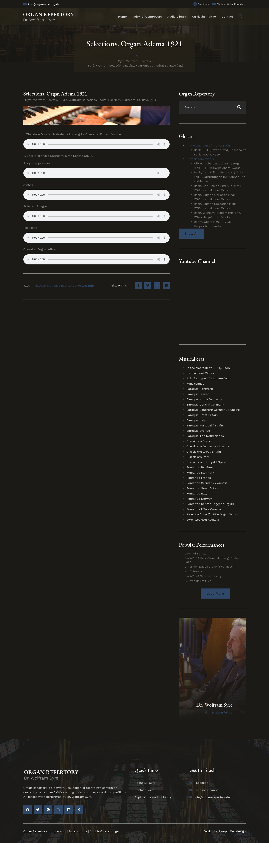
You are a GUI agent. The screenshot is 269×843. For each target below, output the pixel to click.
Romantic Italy (196, 493)
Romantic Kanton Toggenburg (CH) (211, 504)
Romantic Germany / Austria (207, 483)
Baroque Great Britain (202, 415)
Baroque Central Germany (205, 404)
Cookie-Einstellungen (105, 831)
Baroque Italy (196, 420)
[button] (215, 593)
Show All (191, 233)
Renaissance (195, 383)
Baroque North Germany (204, 399)
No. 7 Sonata (193, 571)
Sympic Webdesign (232, 831)
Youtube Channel (197, 261)
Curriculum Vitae (204, 16)
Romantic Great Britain (202, 488)
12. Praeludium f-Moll (199, 581)
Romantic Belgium (199, 467)
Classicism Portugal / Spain (206, 462)
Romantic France (198, 478)
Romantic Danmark (200, 472)
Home (122, 16)
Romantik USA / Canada (203, 509)
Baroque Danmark (199, 389)
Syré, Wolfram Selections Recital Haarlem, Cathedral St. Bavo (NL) (135, 65)
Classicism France (199, 441)
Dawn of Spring (195, 553)
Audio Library (176, 16)
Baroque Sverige (198, 430)
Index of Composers (147, 16)
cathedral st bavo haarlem (54, 285)
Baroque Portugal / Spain (204, 425)
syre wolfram (84, 285)
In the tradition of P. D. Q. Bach (208, 145)
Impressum (58, 831)
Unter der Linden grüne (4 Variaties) (209, 566)
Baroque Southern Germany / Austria (213, 410)
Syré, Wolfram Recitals (134, 61)
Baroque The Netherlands (205, 436)
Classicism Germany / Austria (207, 446)
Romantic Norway (199, 498)
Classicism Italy (197, 457)
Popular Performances (201, 544)
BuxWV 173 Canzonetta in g (203, 576)
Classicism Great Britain (203, 451)
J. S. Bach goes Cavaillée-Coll (207, 378)
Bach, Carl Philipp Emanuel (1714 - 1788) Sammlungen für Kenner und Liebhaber (219, 177)
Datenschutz (78, 831)
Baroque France (197, 394)
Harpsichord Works (200, 159)
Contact (227, 16)
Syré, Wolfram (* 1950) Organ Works (212, 514)
